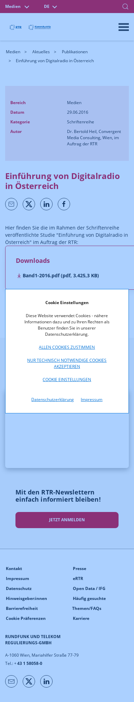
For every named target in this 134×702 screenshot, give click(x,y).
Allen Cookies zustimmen (67, 347)
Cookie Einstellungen (67, 379)
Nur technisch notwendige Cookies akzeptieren (67, 363)
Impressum (91, 399)
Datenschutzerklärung (52, 399)
